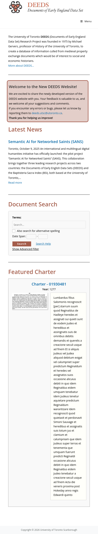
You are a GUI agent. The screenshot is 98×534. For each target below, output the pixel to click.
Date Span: (19, 236)
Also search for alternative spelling (38, 231)
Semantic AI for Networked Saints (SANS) (45, 141)
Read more (15, 182)
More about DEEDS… (21, 65)
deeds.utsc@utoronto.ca (47, 113)
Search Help (43, 243)
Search (21, 243)
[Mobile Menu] (86, 21)
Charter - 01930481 (49, 284)
